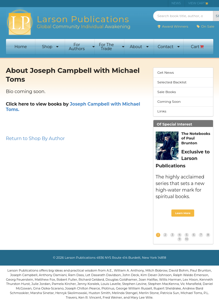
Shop (50, 46)
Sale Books (166, 92)
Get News (165, 72)
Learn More (182, 213)
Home (21, 46)
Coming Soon (169, 101)
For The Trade (111, 46)
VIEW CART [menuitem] (198, 3)
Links (161, 111)
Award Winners (172, 26)
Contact (169, 46)
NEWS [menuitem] (176, 3)
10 (186, 239)
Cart (197, 46)
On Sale (205, 26)
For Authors (82, 46)
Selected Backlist (171, 82)
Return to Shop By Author (35, 138)
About (139, 46)
